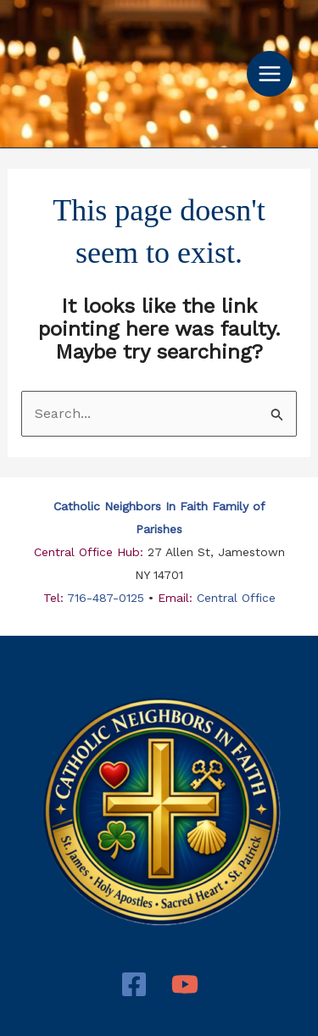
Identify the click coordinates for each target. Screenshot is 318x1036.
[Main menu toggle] (270, 74)
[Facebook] (134, 984)
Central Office (234, 597)
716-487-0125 (105, 597)
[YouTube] (184, 984)
